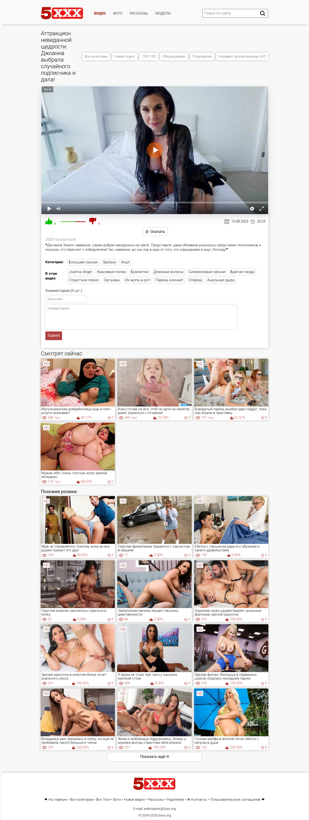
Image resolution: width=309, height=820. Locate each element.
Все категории (96, 56)
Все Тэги (103, 800)
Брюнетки (139, 272)
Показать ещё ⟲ (154, 756)
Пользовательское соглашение (235, 800)
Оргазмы (112, 280)
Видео (100, 13)
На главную (57, 800)
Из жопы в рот (137, 280)
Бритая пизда (242, 272)
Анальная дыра (221, 280)
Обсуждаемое (174, 56)
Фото (117, 13)
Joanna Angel (80, 272)
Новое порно (124, 56)
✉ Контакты (197, 800)
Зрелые (109, 262)
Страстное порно (84, 280)
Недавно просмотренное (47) (242, 56)
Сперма (195, 280)
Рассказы (139, 13)
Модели (163, 13)
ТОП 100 (149, 56)
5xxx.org (164, 815)
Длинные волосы (168, 272)
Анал (125, 262)
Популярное (202, 56)
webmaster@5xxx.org (160, 809)
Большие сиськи (83, 262)
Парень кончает (170, 280)
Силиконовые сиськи (207, 272)
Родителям (175, 800)
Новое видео (134, 800)
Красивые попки (111, 272)
